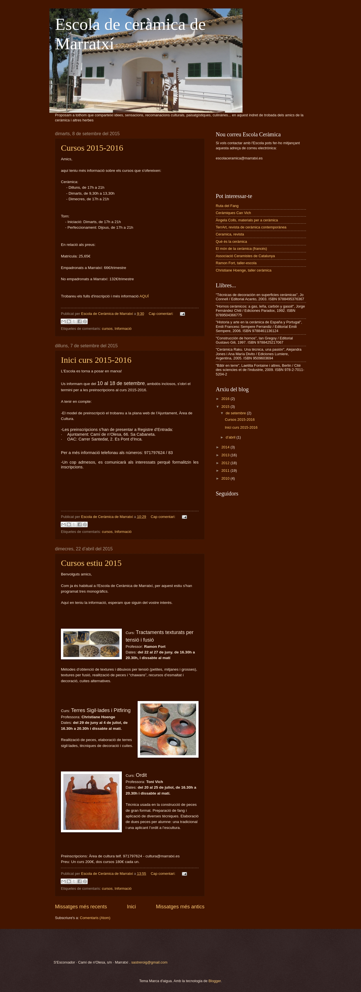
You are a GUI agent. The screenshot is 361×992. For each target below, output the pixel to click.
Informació (123, 328)
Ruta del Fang (227, 206)
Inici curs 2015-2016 (96, 359)
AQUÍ (144, 296)
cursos (107, 328)
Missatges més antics (180, 906)
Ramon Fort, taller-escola (236, 263)
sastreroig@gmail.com (149, 962)
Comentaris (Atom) (95, 918)
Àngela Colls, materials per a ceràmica (247, 220)
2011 (225, 470)
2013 (225, 455)
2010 (225, 478)
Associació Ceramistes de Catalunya (245, 256)
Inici (131, 906)
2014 (225, 447)
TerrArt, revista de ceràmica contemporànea (251, 227)
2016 (225, 399)
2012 (225, 463)
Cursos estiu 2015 (91, 563)
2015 (225, 406)
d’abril (231, 437)
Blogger (214, 981)
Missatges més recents (81, 906)
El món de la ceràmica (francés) (241, 248)
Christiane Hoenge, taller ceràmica (244, 270)
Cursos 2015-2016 (92, 147)
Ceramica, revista (230, 234)
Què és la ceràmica (231, 241)
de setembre (236, 413)
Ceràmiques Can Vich (233, 213)
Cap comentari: (161, 314)
